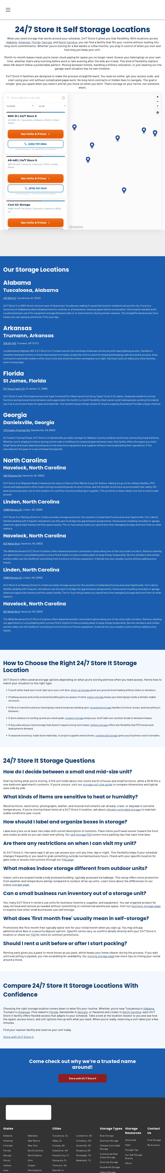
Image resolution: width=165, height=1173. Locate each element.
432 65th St (9, 241)
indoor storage (95, 640)
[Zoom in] (157, 96)
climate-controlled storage (123, 753)
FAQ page (68, 803)
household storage (100, 650)
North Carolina (68, 42)
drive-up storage (80, 633)
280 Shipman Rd (12, 418)
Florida (36, 42)
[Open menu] (8, 9)
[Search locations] (33, 97)
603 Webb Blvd (11, 486)
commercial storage (106, 678)
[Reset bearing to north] (157, 106)
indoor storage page (16, 828)
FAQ (33, 878)
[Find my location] (157, 112)
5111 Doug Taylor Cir (14, 332)
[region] (114, 133)
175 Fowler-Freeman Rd (16, 373)
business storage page (146, 849)
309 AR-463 (9, 286)
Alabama (11, 42)
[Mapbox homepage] (76, 170)
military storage (99, 668)
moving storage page (101, 899)
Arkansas (24, 42)
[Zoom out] (157, 101)
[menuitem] (14, 1079)
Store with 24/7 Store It (18, 980)
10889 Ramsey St (12, 453)
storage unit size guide (97, 728)
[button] (92, 117)
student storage (74, 661)
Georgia (47, 42)
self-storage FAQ (81, 778)
